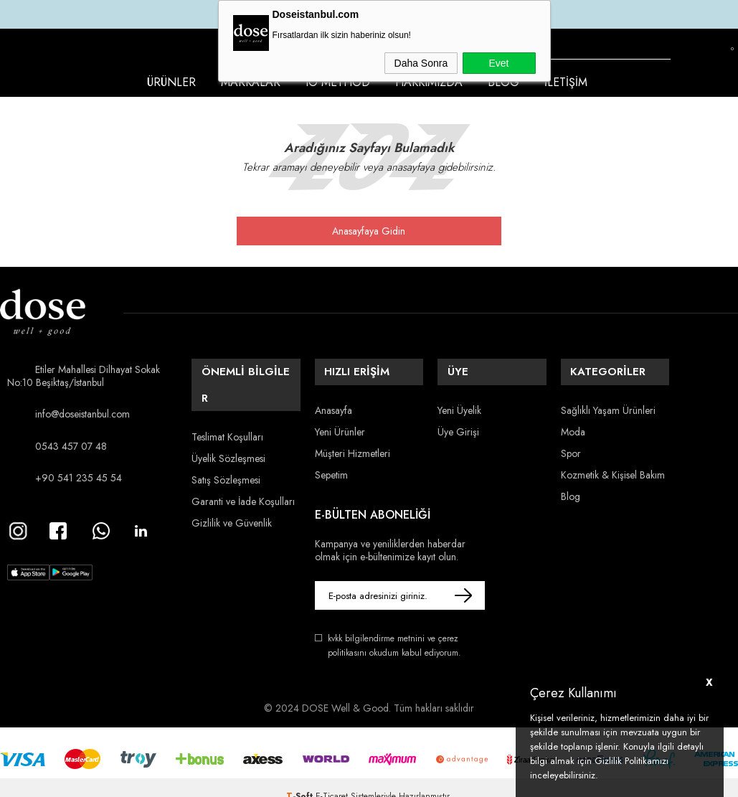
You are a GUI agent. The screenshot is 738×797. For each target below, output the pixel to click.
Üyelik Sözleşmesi (228, 419)
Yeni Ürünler (340, 419)
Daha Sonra (421, 63)
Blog (503, 82)
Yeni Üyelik (459, 398)
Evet (498, 63)
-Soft (301, 779)
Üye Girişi (458, 419)
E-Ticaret (332, 779)
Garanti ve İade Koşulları (243, 463)
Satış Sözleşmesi (225, 441)
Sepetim (331, 463)
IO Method (338, 82)
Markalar (250, 82)
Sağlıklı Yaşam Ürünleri (608, 398)
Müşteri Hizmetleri (352, 441)
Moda (573, 419)
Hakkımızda (429, 82)
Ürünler (171, 82)
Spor (571, 441)
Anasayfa (333, 398)
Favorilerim (708, 60)
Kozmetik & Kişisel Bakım (613, 463)
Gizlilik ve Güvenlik (231, 484)
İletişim (565, 82)
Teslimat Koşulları (227, 398)
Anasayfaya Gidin (368, 231)
